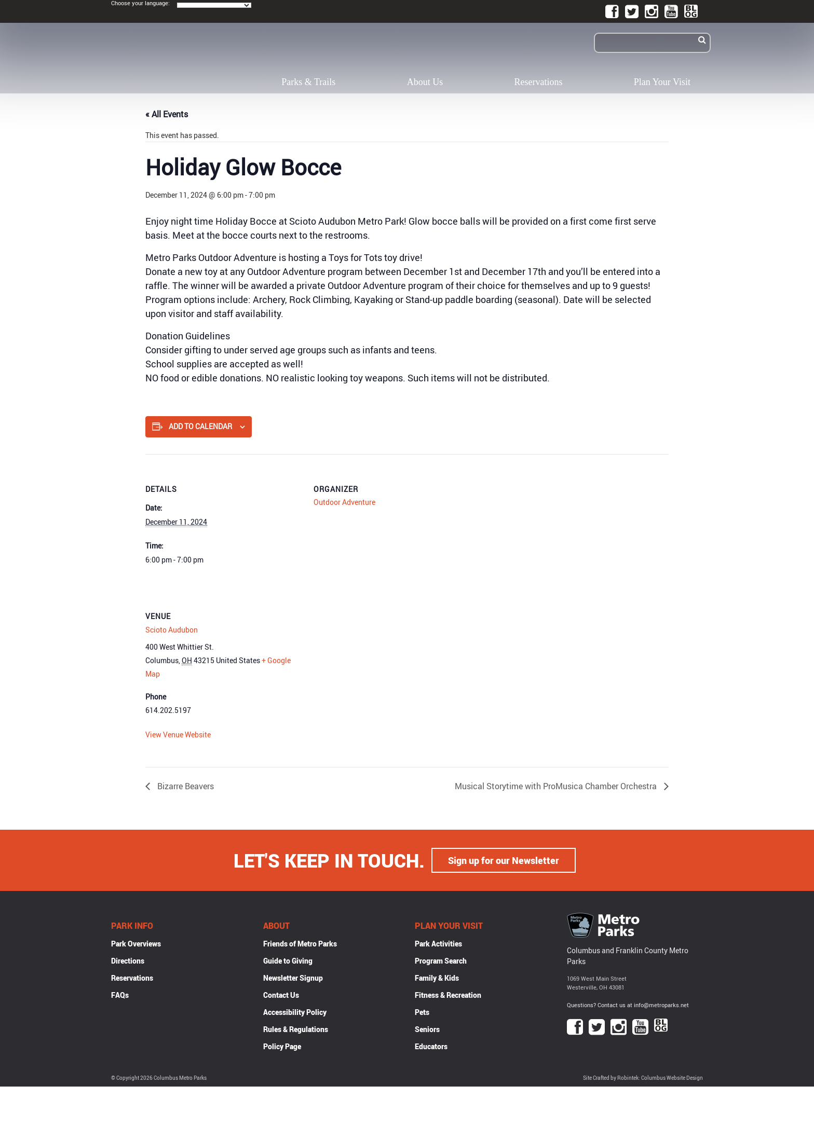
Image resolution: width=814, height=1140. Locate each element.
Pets (422, 1012)
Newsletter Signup (293, 978)
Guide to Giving (288, 961)
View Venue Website (178, 734)
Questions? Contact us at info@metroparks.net (628, 1005)
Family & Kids (437, 978)
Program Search (441, 961)
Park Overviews (136, 944)
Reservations (538, 82)
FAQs (120, 995)
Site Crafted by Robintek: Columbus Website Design (643, 1078)
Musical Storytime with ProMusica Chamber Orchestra (557, 786)
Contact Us (281, 995)
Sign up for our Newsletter (503, 860)
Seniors (427, 1029)
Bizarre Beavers (184, 786)
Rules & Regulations (295, 1029)
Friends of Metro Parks (300, 944)
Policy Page (282, 1046)
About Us (425, 82)
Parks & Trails (308, 82)
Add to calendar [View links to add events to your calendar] (200, 426)
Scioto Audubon (171, 630)
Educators (431, 1046)
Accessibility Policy (295, 1012)
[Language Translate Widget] (214, 5)
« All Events (166, 114)
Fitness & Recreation (448, 995)
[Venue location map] (368, 652)
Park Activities (438, 944)
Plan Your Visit (662, 82)
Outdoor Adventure (344, 502)
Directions (127, 961)
